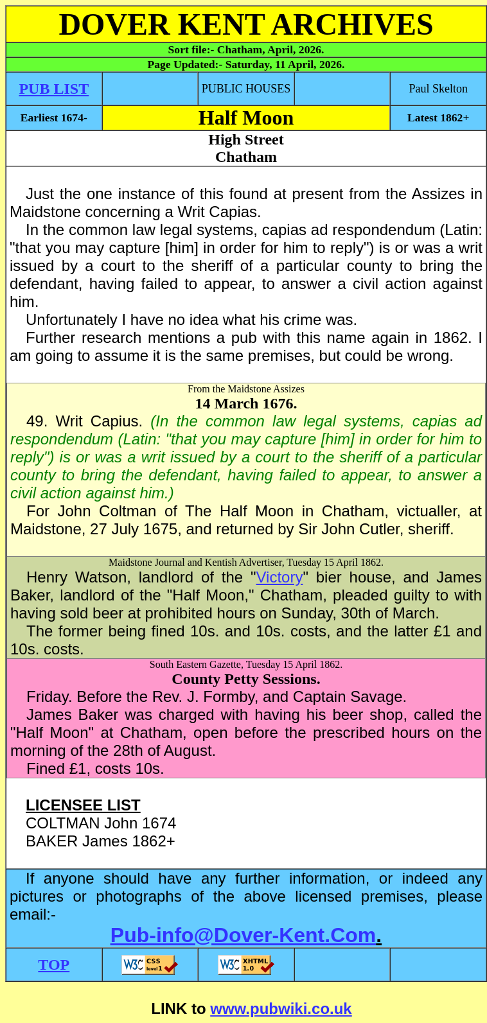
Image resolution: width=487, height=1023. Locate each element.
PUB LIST (54, 88)
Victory (279, 577)
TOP (53, 964)
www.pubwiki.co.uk (280, 1008)
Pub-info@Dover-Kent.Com (243, 935)
